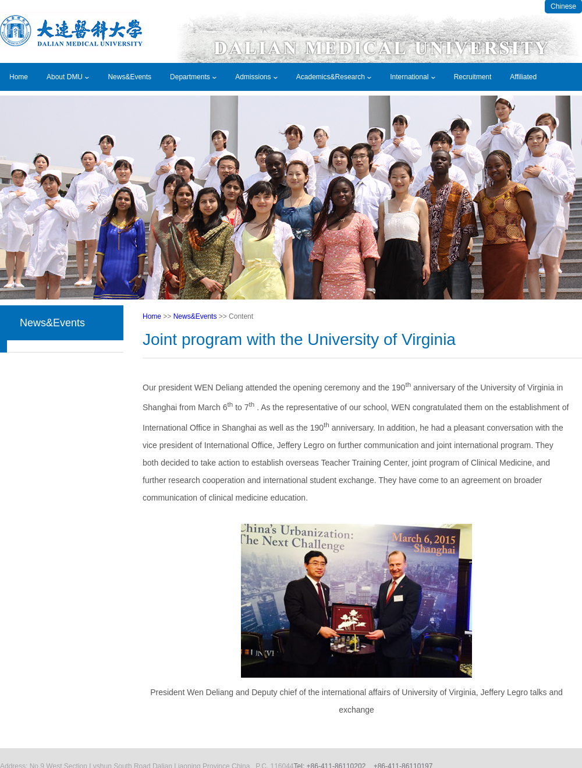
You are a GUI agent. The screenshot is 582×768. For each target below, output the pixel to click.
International (412, 77)
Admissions (256, 77)
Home (18, 77)
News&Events (129, 77)
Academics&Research (333, 77)
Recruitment (473, 77)
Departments (193, 77)
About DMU (68, 77)
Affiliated (523, 77)
